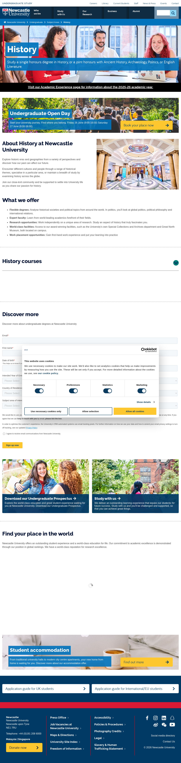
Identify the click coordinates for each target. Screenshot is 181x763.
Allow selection (90, 411)
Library (105, 3)
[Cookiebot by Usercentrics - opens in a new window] (143, 350)
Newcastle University (15, 25)
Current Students (121, 3)
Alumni (145, 14)
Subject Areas (53, 25)
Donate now (17, 747)
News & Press (149, 3)
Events (163, 3)
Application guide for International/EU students (128, 688)
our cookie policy (48, 373)
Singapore (24, 739)
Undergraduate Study (17, 3)
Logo (16, 14)
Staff (136, 3)
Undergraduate (36, 25)
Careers (93, 3)
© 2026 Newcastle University (159, 747)
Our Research (113, 14)
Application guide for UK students (29, 688)
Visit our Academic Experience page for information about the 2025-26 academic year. (90, 87)
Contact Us (169, 741)
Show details (144, 402)
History (66, 25)
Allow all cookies (135, 411)
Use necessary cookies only (46, 411)
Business (131, 14)
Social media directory (163, 735)
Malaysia (11, 739)
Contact (175, 3)
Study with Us (92, 14)
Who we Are (71, 14)
